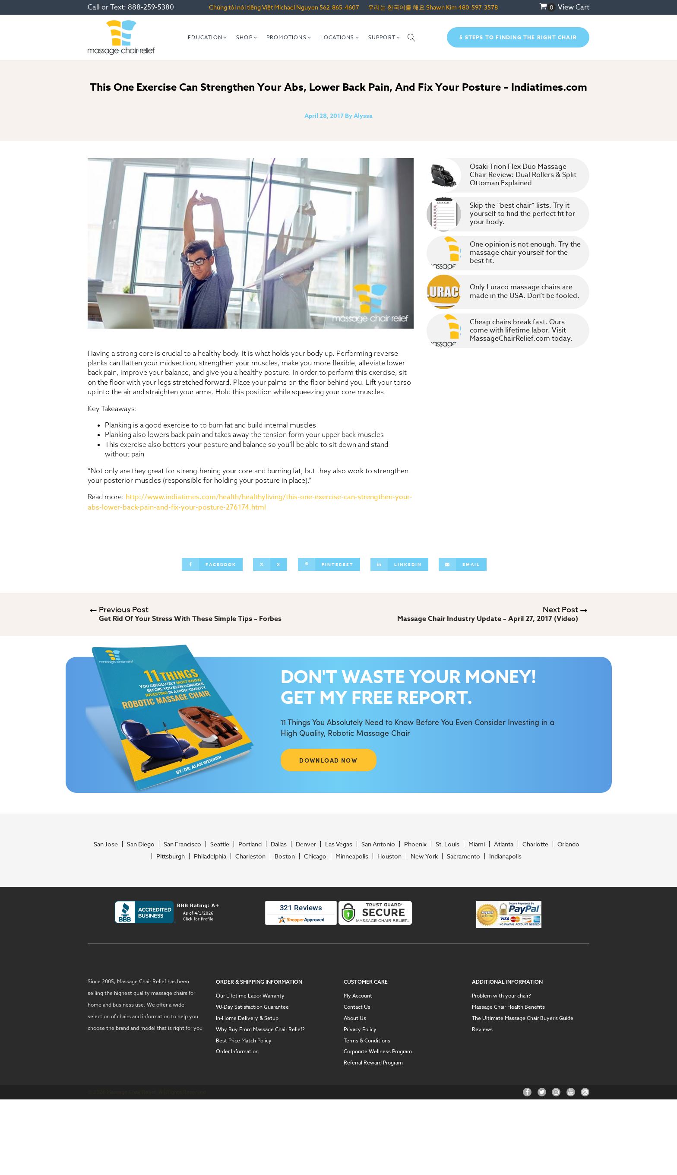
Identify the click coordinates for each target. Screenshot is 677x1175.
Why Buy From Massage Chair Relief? (260, 1029)
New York (424, 856)
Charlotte (535, 844)
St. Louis (447, 844)
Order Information (237, 1051)
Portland (250, 844)
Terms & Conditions (367, 1041)
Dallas (279, 844)
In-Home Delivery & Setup (247, 1018)
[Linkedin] (399, 564)
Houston (389, 856)
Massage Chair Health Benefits (508, 1007)
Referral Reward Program (373, 1063)
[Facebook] (212, 564)
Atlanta (503, 844)
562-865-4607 (339, 7)
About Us (355, 1018)
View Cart (573, 7)
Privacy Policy (360, 1029)
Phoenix (415, 844)
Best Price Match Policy (244, 1041)
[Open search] (411, 37)
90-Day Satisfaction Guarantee (252, 1007)
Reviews (482, 1029)
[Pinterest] (329, 564)
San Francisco (182, 844)
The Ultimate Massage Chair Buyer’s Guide (522, 1018)
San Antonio (378, 844)
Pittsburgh (170, 856)
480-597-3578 (478, 7)
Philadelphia (210, 856)
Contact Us (357, 1007)
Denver (306, 844)
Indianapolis (505, 856)
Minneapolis (351, 856)
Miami (476, 844)
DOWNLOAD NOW (328, 760)
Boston (285, 856)
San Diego (141, 844)
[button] (207, 38)
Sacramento (463, 856)
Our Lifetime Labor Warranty (250, 996)
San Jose (106, 844)
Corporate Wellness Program (378, 1051)
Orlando (568, 844)
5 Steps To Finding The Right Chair (518, 37)
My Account (358, 996)
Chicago (315, 856)
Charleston (250, 856)
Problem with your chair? (501, 996)
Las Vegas (338, 844)
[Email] (463, 564)
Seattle (219, 844)
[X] (270, 564)
